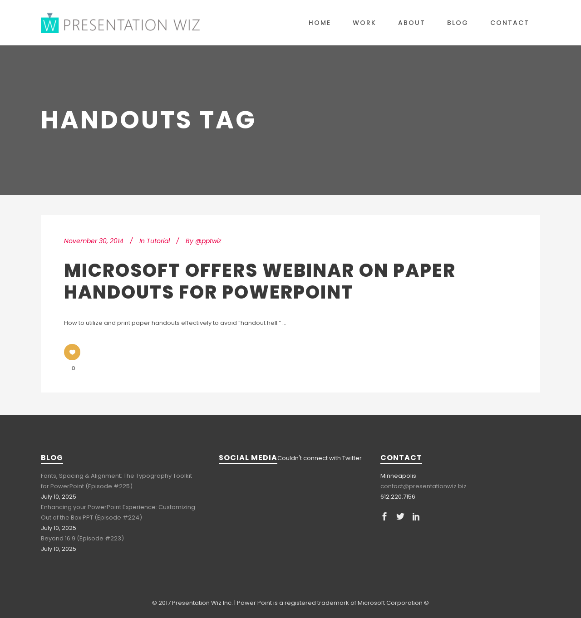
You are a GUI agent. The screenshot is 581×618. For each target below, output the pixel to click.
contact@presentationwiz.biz (423, 486)
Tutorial (158, 240)
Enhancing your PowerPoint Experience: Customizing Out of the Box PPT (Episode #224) (118, 512)
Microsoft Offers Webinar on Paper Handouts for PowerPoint (260, 281)
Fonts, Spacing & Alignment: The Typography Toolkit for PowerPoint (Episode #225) (116, 480)
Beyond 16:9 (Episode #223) (82, 538)
